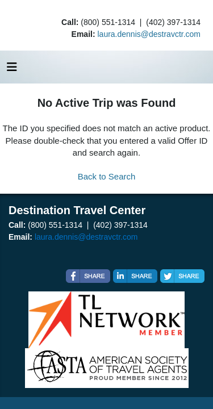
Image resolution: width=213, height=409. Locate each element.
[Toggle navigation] (12, 70)
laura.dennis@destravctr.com (149, 34)
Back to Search (107, 176)
